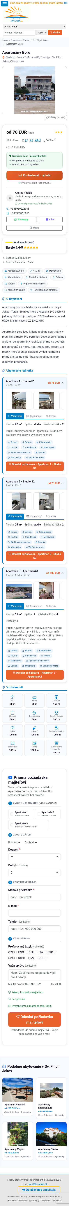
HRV (32, 958)
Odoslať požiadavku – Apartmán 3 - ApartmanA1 (35, 674)
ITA (42, 952)
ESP (52, 952)
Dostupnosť (34, 416)
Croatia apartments (51, 1196)
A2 (26, 140)
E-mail (13, 906)
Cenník (51, 416)
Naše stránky (35, 1196)
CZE (12, 952)
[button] (34, 245)
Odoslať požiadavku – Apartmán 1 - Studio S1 (35, 466)
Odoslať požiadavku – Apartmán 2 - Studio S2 (35, 556)
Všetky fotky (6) (55, 117)
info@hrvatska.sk (38, 1184)
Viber (50, 219)
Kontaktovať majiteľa (34, 175)
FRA (12, 958)
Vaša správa (22, 965)
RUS (22, 958)
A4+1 (38, 140)
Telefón (19, 921)
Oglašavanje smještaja (39, 1189)
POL (43, 958)
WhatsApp (21, 219)
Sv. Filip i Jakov (40, 40)
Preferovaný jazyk (26, 946)
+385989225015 (17, 208)
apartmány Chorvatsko (39, 1200)
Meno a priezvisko (21, 890)
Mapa (34, 227)
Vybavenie (15, 416)
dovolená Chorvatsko (17, 1200)
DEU (33, 952)
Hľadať (55, 32)
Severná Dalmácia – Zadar (15, 40)
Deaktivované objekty (17, 1196)
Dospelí (14, 849)
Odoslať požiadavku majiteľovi (34, 1020)
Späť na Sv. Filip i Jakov (17, 257)
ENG (22, 952)
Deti (18, 865)
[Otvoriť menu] (4, 3)
